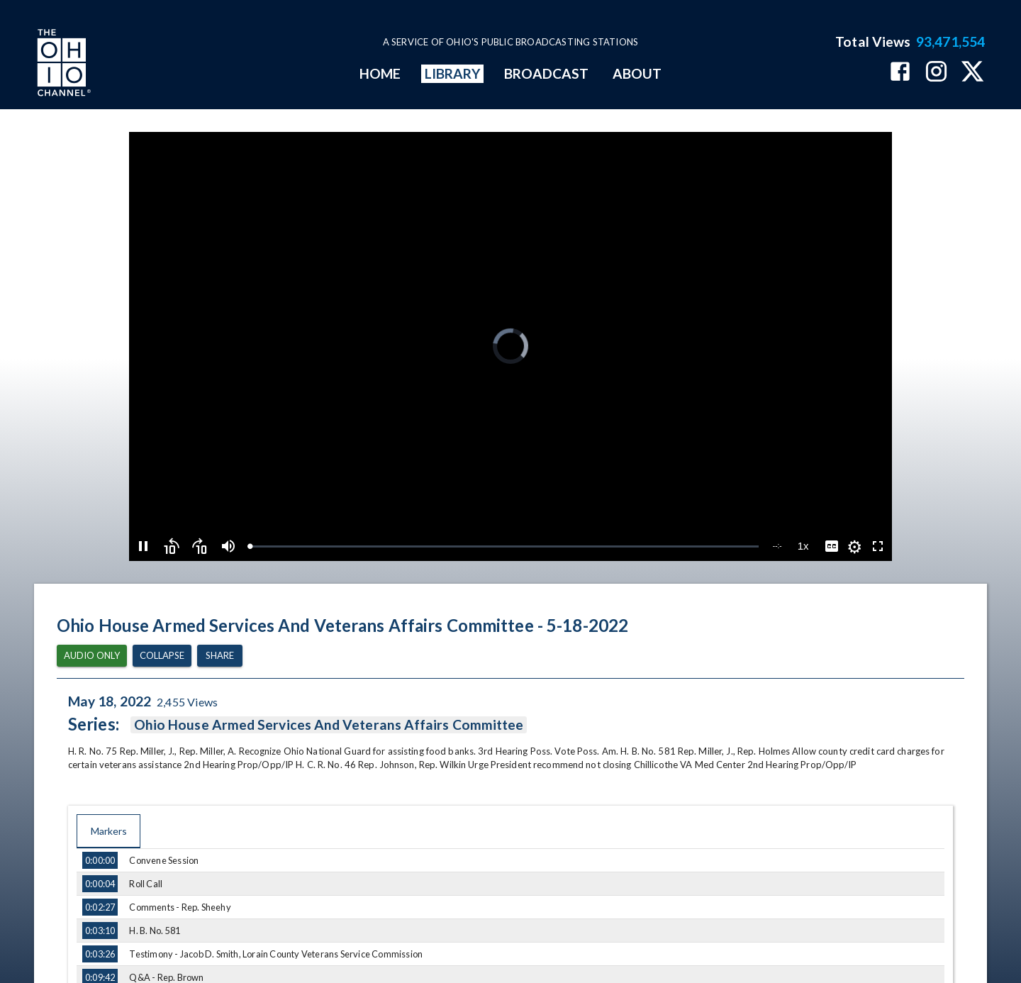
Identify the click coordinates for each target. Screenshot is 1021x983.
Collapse (162, 656)
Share (219, 656)
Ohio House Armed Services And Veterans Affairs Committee (328, 724)
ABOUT (637, 73)
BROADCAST (546, 73)
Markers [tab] (108, 831)
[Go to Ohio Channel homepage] (62, 64)
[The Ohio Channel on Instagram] (936, 73)
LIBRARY (453, 73)
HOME (380, 73)
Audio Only (92, 656)
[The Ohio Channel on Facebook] (900, 73)
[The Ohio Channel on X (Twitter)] (972, 73)
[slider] (504, 546)
